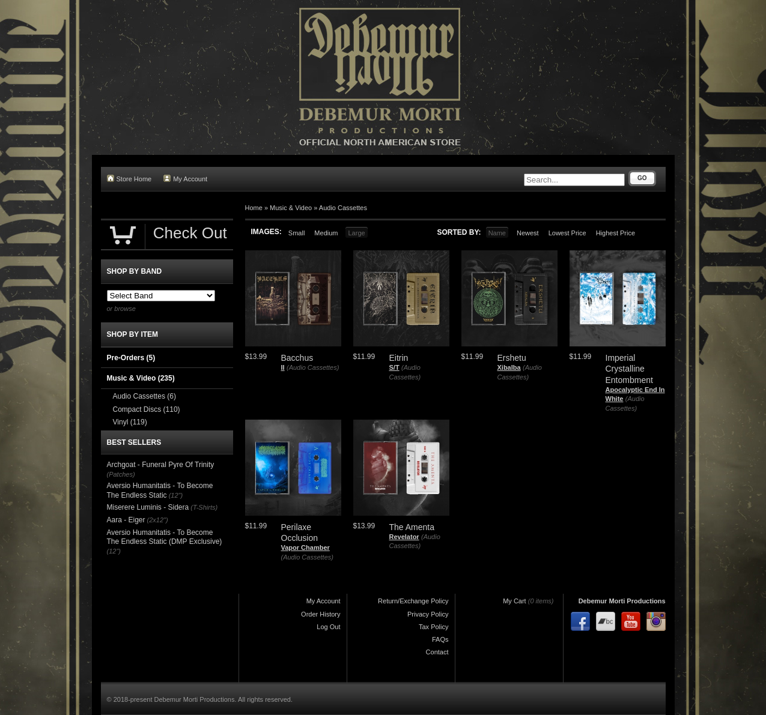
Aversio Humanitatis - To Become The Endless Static (160, 490)
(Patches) (121, 474)
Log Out (328, 626)
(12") (176, 495)
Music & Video (291, 207)
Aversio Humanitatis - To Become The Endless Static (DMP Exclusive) (164, 537)
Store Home (129, 179)
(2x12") (157, 519)
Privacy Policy (427, 614)
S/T (394, 367)
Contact (437, 652)
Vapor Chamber (305, 547)
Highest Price (615, 233)
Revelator (404, 536)
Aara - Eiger (126, 520)
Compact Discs (146, 409)
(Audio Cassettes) (313, 367)
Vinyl (130, 422)
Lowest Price (567, 233)
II (283, 367)
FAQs (440, 639)
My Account (185, 179)
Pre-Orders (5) (131, 358)
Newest (528, 233)
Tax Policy (434, 626)
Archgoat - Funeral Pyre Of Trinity (160, 464)
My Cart (514, 601)
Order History (320, 614)
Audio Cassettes (343, 207)
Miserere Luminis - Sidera (148, 507)
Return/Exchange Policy (413, 601)
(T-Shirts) (203, 507)
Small (296, 233)
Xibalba (509, 367)
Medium (326, 233)
